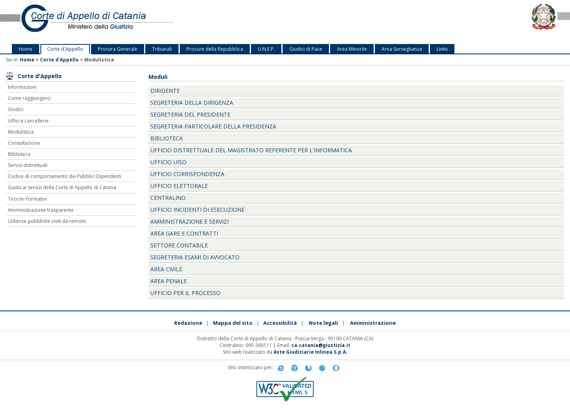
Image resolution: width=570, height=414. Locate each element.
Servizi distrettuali (28, 165)
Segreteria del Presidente (190, 114)
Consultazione (24, 143)
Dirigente (165, 90)
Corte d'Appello (65, 49)
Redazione (188, 322)
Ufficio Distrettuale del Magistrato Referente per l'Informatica (251, 150)
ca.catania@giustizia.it (320, 345)
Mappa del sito (233, 322)
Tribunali (162, 49)
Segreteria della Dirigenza (191, 102)
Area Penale (168, 281)
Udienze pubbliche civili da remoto (47, 221)
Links (442, 49)
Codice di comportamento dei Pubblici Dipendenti (64, 176)
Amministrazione (373, 322)
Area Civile (166, 269)
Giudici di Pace (305, 49)
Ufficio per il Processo (185, 293)
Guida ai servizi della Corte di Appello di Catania (62, 187)
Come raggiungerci (29, 98)
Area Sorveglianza (402, 49)
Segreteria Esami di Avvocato (194, 257)
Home (25, 49)
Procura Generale (117, 49)
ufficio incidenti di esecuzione (197, 209)
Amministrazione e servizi (189, 221)
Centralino (168, 197)
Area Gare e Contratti (184, 233)
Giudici (15, 109)
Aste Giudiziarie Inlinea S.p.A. (311, 352)
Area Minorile (352, 49)
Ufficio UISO (168, 162)
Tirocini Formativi (27, 199)
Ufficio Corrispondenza (187, 174)
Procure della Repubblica (214, 49)
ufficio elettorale (179, 186)
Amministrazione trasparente (41, 210)
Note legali (323, 322)
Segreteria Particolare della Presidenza (213, 126)
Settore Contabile (179, 245)
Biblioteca (19, 154)
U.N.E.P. (266, 49)
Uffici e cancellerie (28, 120)
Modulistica (21, 131)
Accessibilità (280, 322)
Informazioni (22, 87)
